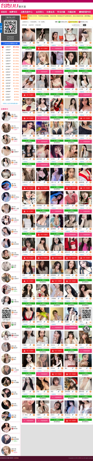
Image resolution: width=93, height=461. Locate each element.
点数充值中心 (27, 12)
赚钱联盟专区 (85, 12)
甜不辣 (15, 394)
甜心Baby (16, 197)
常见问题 (61, 12)
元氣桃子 (16, 152)
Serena (16, 231)
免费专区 (13, 12)
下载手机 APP (10, 17)
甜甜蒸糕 (16, 335)
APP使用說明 (10, 37)
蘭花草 (15, 348)
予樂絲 (15, 116)
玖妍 (15, 185)
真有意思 (16, 244)
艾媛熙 (15, 139)
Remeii (16, 312)
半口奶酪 (16, 382)
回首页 (4, 12)
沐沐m (15, 289)
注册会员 (50, 12)
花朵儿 (15, 405)
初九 (15, 450)
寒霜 (15, 175)
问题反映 (72, 12)
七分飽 (15, 162)
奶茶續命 (16, 254)
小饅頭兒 (16, 301)
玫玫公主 (16, 128)
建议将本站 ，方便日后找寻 (11, 1)
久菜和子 (16, 278)
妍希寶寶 (16, 439)
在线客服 (16, 458)
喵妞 (15, 417)
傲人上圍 (16, 208)
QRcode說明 (10, 39)
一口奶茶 (16, 370)
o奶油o (16, 428)
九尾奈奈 (16, 220)
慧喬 (15, 324)
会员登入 (40, 12)
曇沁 (15, 359)
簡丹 (15, 267)
